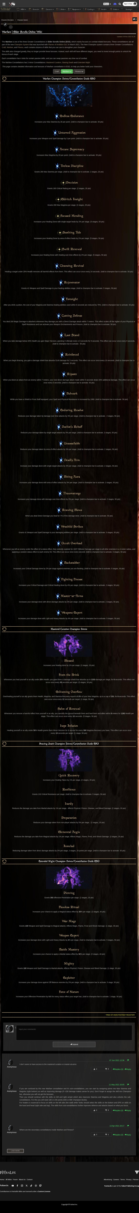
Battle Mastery (69, 949)
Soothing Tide (69, 232)
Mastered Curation (52, 62)
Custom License (44, 1191)
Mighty (69, 963)
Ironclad (69, 846)
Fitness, (15, 47)
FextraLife (108, 1186)
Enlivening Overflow (69, 692)
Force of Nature (69, 992)
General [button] (34, 9)
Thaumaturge (69, 493)
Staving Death (67, 62)
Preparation (69, 818)
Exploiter (69, 978)
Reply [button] (128, 1069)
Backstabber (69, 563)
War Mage (69, 921)
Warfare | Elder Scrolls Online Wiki (21, 32)
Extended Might (83, 62)
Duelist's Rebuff (69, 427)
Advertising (108, 1179)
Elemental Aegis (69, 832)
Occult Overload (69, 543)
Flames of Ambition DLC (53, 45)
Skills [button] (61, 9)
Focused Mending (69, 216)
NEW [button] (21, 9)
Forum (15, 1179)
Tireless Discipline (69, 166)
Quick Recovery (69, 775)
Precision (69, 182)
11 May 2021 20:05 (117, 1085)
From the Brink (69, 675)
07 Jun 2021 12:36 (117, 1060)
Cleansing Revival (69, 266)
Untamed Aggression (69, 133)
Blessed (69, 661)
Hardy (69, 804)
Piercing (69, 893)
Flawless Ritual (69, 907)
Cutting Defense (69, 316)
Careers (116, 1179)
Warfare (4, 47)
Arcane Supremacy (69, 149)
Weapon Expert (69, 935)
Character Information (7, 20)
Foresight (69, 299)
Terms (122, 1179)
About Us (22, 1179)
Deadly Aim (69, 460)
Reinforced (69, 354)
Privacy (128, 1179)
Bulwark (69, 393)
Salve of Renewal (69, 709)
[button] (107, 4)
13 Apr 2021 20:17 (117, 1126)
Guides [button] (114, 9)
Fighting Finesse (69, 579)
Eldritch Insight (69, 199)
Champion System (22, 20)
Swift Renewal (69, 249)
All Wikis (9, 1179)
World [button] (101, 9)
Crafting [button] (88, 9)
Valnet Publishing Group (130, 1186)
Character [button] (48, 9)
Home (2, 1179)
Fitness (79, 71)
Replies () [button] (119, 1069)
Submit (74, 1044)
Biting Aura (69, 477)
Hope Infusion (69, 726)
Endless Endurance (69, 116)
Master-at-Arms (69, 596)
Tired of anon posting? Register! (121, 1015)
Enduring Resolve (69, 410)
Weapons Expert (69, 612)
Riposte (69, 374)
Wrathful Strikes (69, 526)
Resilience (69, 789)
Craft (131, 45)
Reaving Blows (69, 510)
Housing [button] (126, 9)
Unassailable (69, 443)
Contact (30, 1179)
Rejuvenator (69, 282)
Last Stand (69, 335)
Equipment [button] (74, 9)
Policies (135, 1179)
